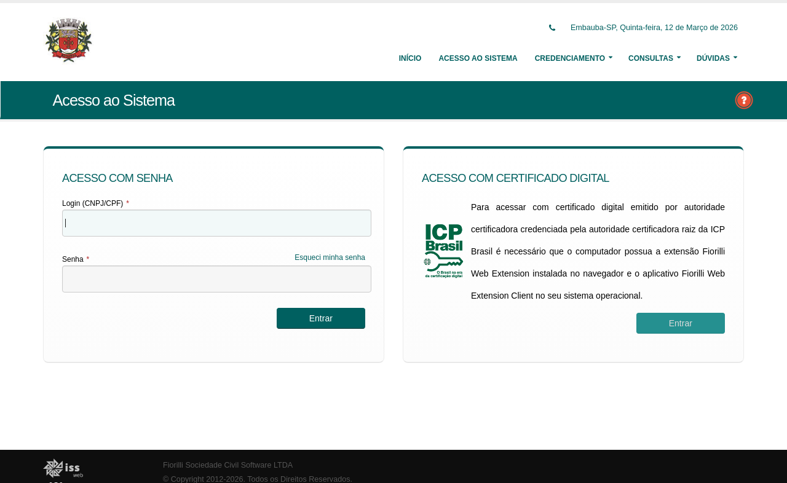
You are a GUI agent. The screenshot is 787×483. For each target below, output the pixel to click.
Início (410, 58)
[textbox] (216, 223)
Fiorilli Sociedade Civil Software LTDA (228, 465)
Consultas (650, 58)
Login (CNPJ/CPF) (95, 203)
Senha (75, 259)
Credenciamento (570, 58)
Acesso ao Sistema (477, 58)
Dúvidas (713, 58)
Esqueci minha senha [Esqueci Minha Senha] (330, 257)
